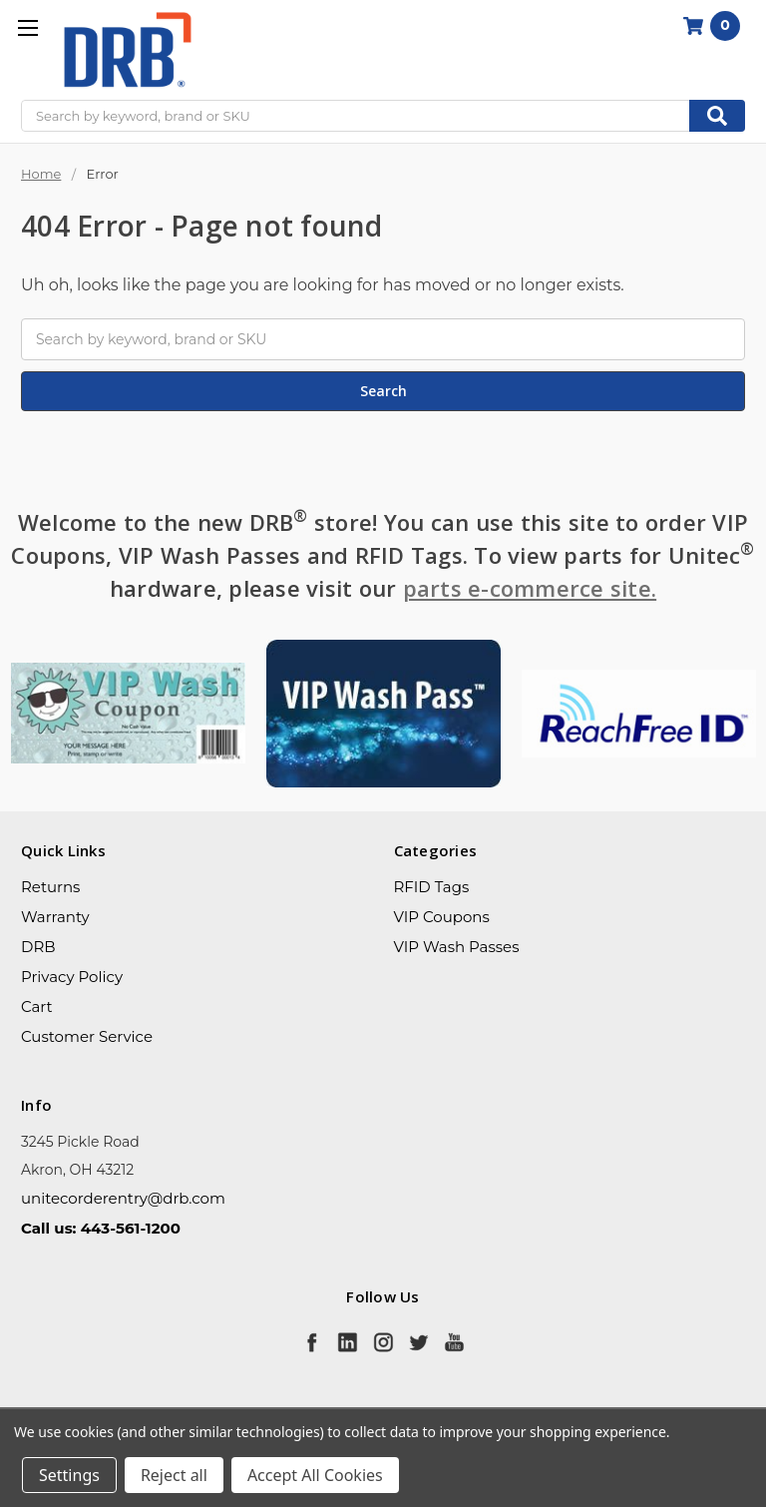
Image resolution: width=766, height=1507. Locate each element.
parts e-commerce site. (530, 588)
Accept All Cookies (315, 1475)
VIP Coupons (442, 916)
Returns (50, 886)
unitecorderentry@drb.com (123, 1198)
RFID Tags (432, 886)
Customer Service (87, 1036)
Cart (37, 1006)
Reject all (174, 1475)
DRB (38, 946)
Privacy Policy (72, 976)
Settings (69, 1475)
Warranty (55, 916)
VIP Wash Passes (457, 946)
